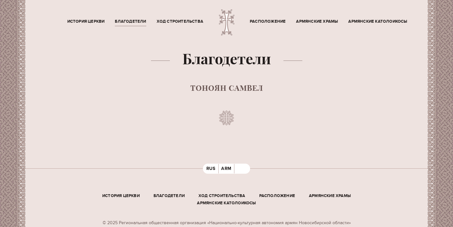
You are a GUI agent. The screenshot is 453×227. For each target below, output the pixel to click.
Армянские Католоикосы (377, 21)
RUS (210, 168)
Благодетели (130, 21)
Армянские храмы (317, 21)
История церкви (86, 21)
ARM (226, 168)
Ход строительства (180, 21)
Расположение (268, 21)
